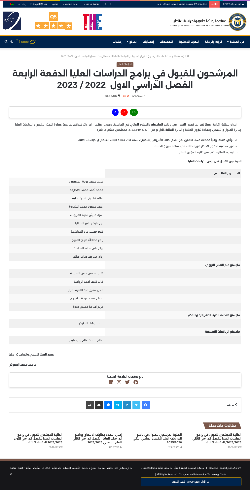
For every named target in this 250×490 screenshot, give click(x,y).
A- (124, 112)
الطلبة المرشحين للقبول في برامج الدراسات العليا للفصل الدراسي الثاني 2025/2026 (157, 438)
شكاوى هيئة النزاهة (20, 468)
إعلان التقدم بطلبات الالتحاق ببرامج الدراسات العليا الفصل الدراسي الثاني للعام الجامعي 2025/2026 (97, 438)
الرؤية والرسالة (213, 41)
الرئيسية (183, 56)
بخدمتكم (56, 468)
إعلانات (117, 41)
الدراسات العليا (168, 56)
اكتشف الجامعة (71, 468)
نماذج (133, 41)
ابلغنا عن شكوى (41, 468)
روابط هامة (92, 4)
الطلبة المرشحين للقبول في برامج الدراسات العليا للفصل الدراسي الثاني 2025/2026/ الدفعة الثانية (217, 438)
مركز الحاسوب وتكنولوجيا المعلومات (160, 468)
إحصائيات (148, 41)
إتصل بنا (22, 4)
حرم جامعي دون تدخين (119, 468)
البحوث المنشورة (188, 41)
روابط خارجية (71, 4)
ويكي (55, 4)
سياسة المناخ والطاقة (93, 468)
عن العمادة (237, 41)
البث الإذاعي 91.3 (39, 4)
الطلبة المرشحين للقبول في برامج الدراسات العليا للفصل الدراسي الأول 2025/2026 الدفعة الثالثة (38, 438)
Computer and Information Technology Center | (191, 474)
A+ (134, 112)
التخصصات (166, 41)
